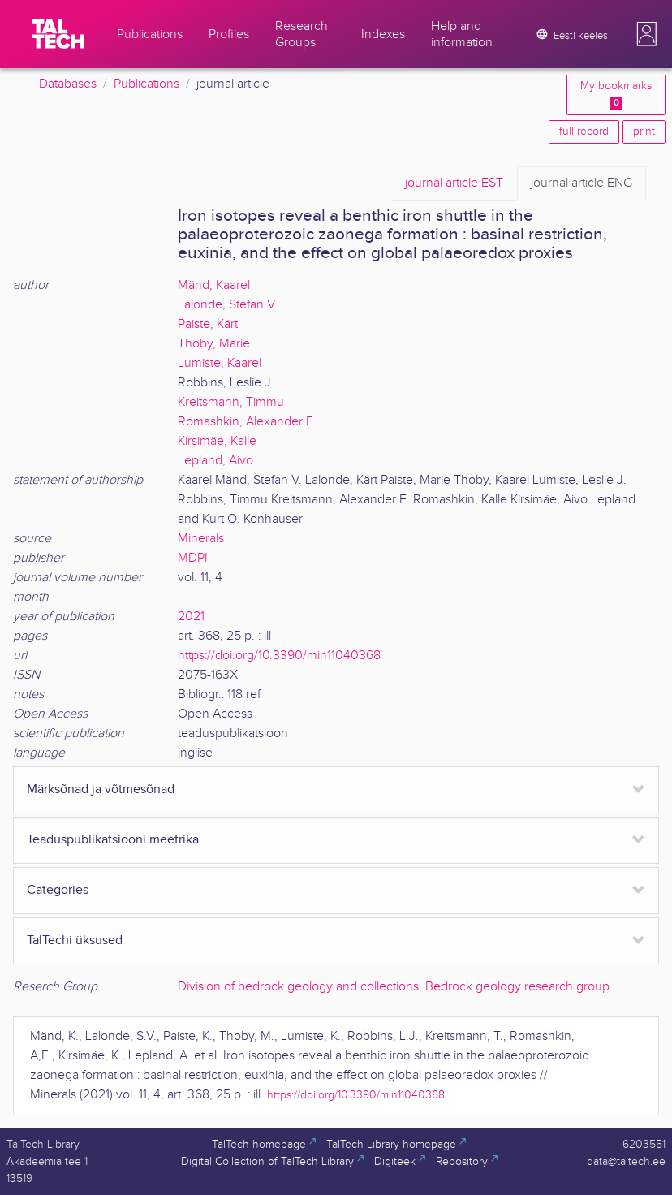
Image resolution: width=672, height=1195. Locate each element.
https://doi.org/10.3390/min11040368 (279, 655)
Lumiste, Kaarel (219, 363)
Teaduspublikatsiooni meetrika (113, 840)
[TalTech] (58, 34)
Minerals (201, 538)
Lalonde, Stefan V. (228, 305)
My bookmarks (616, 95)
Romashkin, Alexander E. (247, 421)
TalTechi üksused (75, 940)
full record (584, 131)
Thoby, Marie (214, 344)
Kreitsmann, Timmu (231, 402)
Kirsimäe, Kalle (217, 441)
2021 (191, 616)
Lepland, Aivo (215, 460)
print (644, 131)
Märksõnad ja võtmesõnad (100, 789)
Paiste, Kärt (208, 324)
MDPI (193, 558)
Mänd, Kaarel (214, 285)
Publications (146, 84)
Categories (57, 890)
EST (454, 183)
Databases (68, 84)
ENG (581, 183)
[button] (647, 34)
